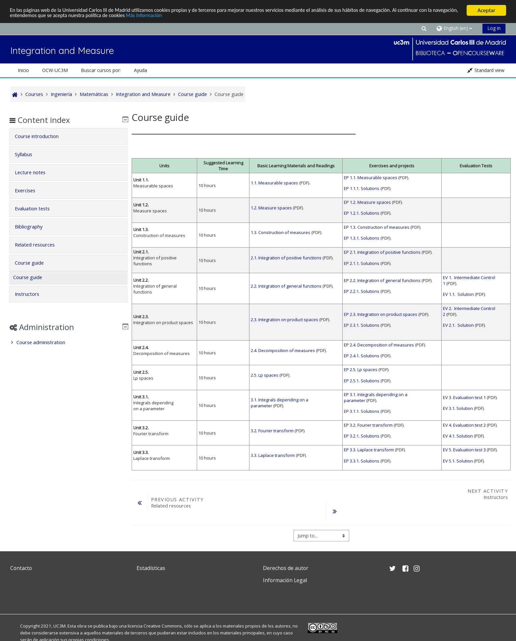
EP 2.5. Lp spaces (360, 369)
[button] (423, 28)
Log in (494, 28)
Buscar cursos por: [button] (101, 70)
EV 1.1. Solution (458, 294)
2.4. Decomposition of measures (283, 350)
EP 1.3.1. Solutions (361, 238)
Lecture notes (34, 172)
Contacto (21, 568)
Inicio (23, 70)
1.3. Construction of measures (280, 232)
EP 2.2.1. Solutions (361, 291)
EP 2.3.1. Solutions (361, 325)
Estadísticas (151, 568)
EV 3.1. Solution (458, 408)
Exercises (29, 190)
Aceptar (486, 10)
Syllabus (28, 154)
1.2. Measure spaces (271, 208)
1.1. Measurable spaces (274, 183)
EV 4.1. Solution (458, 436)
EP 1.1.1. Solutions (361, 188)
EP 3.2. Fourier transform (368, 425)
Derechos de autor (285, 568)
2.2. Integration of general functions (286, 286)
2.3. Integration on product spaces (284, 319)
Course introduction (41, 136)
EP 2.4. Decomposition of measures (379, 345)
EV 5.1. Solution (458, 461)
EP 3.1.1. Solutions (361, 411)
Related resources (39, 245)
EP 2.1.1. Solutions (361, 263)
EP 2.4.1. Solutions (361, 356)
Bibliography (33, 227)
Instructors (31, 294)
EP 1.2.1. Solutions (361, 213)
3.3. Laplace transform (273, 455)
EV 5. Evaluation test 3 (464, 450)
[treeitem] (68, 342)
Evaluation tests (36, 208)
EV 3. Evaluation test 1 (464, 397)
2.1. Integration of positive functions (286, 258)
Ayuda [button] (140, 70)
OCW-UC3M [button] (55, 70)
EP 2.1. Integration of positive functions (382, 252)
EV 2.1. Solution (458, 325)
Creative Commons (162, 626)
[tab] (68, 136)
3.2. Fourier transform (272, 431)
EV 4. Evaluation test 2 (464, 425)
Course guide (33, 263)
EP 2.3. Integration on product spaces (380, 314)
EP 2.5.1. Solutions (361, 381)
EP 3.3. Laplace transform (369, 450)
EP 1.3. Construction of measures (376, 227)
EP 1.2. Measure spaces (367, 202)
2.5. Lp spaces (264, 375)
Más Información (181, 16)
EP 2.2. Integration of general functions (382, 280)
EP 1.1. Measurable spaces (370, 177)
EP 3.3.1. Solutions (361, 461)
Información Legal (285, 580)
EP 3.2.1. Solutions (361, 436)
